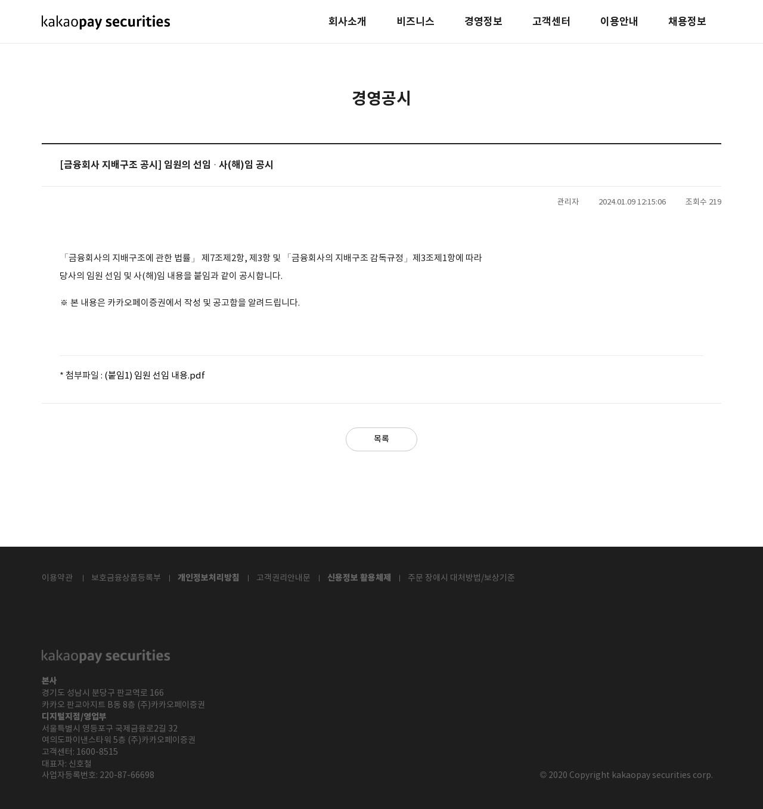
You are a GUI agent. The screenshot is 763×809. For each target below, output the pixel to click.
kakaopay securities (106, 22)
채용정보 (687, 22)
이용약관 (57, 578)
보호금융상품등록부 (126, 578)
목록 (381, 439)
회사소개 (347, 22)
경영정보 (483, 22)
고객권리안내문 (283, 578)
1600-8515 (97, 752)
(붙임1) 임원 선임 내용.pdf (154, 376)
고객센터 (551, 22)
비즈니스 (415, 22)
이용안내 (619, 22)
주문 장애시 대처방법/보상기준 (461, 578)
